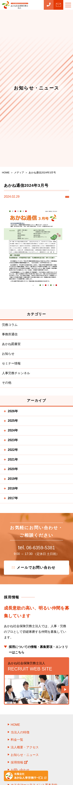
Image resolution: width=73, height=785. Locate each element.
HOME (15, 726)
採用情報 (19, 764)
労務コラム (10, 324)
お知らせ (8, 353)
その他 (6, 382)
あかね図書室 (11, 344)
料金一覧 (17, 741)
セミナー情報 (11, 363)
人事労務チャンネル (16, 373)
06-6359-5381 (36, 548)
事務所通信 (10, 334)
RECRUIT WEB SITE (36, 668)
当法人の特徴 (20, 734)
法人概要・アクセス (25, 749)
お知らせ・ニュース (25, 756)
